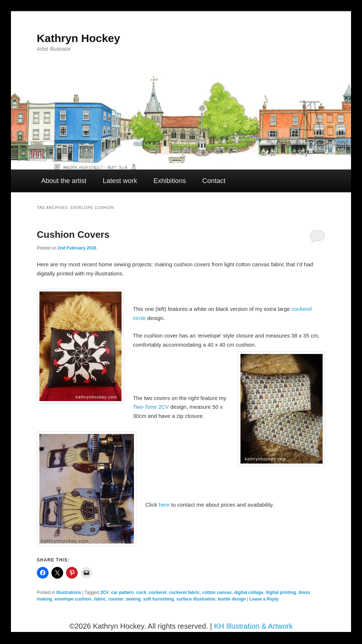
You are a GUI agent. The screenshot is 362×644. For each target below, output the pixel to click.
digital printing (281, 592)
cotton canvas (217, 592)
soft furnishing (158, 599)
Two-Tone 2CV (151, 407)
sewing (133, 599)
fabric (100, 599)
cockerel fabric (184, 592)
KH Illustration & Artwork (253, 626)
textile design (232, 599)
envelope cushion (73, 599)
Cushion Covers (73, 234)
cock (141, 592)
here (164, 505)
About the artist (63, 180)
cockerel (157, 592)
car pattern (122, 592)
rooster (115, 599)
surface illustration (195, 599)
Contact (214, 180)
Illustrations (68, 592)
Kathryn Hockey (78, 38)
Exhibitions (169, 180)
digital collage (248, 592)
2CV (104, 592)
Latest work (120, 180)
